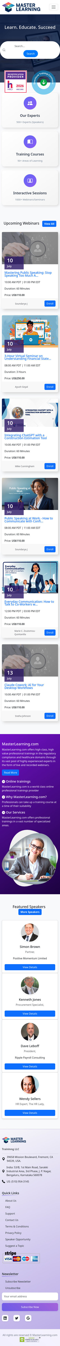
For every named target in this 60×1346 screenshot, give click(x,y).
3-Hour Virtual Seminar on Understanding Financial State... (27, 357)
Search (31, 53)
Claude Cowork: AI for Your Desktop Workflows (24, 686)
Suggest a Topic (14, 1246)
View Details (30, 967)
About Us (10, 1200)
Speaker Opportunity (17, 1239)
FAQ (7, 1207)
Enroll (50, 303)
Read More (10, 772)
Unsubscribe (12, 1288)
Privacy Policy (13, 1233)
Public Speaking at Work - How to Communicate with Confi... (28, 519)
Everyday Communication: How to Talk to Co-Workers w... (29, 603)
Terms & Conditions (17, 1226)
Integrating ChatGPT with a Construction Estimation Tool (25, 436)
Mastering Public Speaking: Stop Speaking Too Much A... (28, 274)
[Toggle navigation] (53, 7)
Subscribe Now (30, 1307)
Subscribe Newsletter (18, 1281)
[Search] (30, 46)
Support (10, 1213)
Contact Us (11, 1220)
